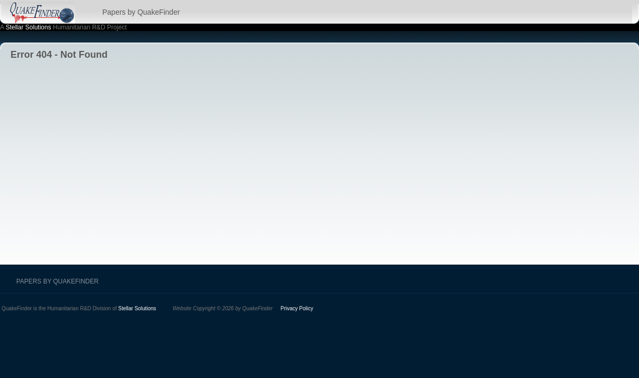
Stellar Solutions (28, 27)
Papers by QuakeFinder (141, 12)
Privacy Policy (297, 308)
